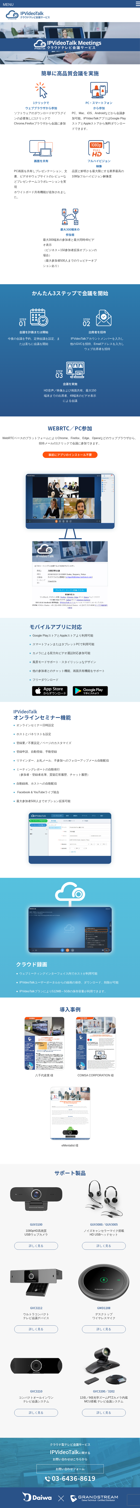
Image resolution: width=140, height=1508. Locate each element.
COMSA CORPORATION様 (96, 1043)
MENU (8, 5)
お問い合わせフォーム (70, 1469)
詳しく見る (36, 1245)
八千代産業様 (44, 1043)
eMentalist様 (70, 1113)
